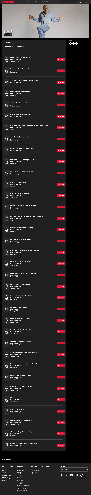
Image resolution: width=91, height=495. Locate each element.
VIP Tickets (4, 472)
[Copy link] (76, 43)
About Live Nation (21, 469)
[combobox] (68, 2)
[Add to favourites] (8, 34)
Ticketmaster (34, 472)
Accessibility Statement (22, 490)
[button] (7, 2)
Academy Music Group (36, 469)
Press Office (19, 474)
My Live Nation (5, 477)
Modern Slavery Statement (23, 485)
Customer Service (21, 470)
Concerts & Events (6, 469)
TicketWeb (33, 474)
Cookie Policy (20, 483)
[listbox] (74, 469)
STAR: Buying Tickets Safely (8, 475)
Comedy (9, 459)
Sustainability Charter (22, 488)
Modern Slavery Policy (22, 487)
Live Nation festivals (50, 469)
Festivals (4, 470)
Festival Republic (35, 470)
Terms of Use (20, 475)
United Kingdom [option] (65, 469)
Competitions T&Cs (21, 482)
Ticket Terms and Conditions (8, 474)
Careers (18, 478)
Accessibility (19, 472)
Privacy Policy (20, 477)
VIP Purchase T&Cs (21, 480)
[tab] (9, 46)
